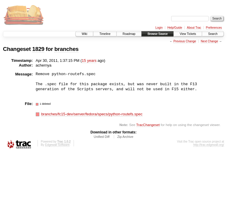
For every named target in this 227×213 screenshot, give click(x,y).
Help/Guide (174, 27)
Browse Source (157, 34)
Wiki (84, 34)
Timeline (104, 34)
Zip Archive (125, 136)
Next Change (209, 41)
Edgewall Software (57, 144)
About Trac (194, 27)
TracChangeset (148, 125)
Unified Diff (102, 136)
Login (159, 27)
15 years (89, 60)
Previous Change (185, 41)
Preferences (214, 27)
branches (66, 49)
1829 (38, 49)
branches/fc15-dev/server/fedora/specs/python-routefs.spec (91, 114)
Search (213, 34)
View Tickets (188, 34)
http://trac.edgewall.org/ (208, 144)
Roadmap (129, 34)
